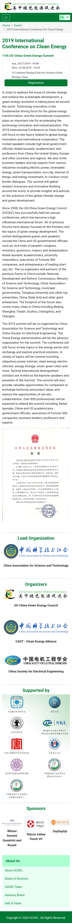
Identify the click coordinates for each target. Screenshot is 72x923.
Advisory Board (14, 895)
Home (6, 25)
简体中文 (67, 17)
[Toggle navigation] (6, 17)
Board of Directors (16, 878)
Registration (36, 82)
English (62, 17)
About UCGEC (14, 870)
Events (18, 25)
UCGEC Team (13, 887)
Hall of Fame (13, 903)
